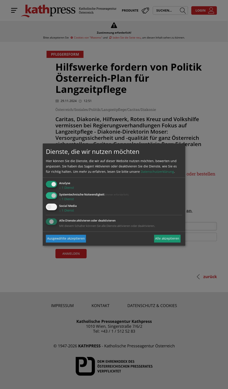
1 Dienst (66, 188)
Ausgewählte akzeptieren (66, 238)
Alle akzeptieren (167, 238)
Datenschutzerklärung (157, 172)
